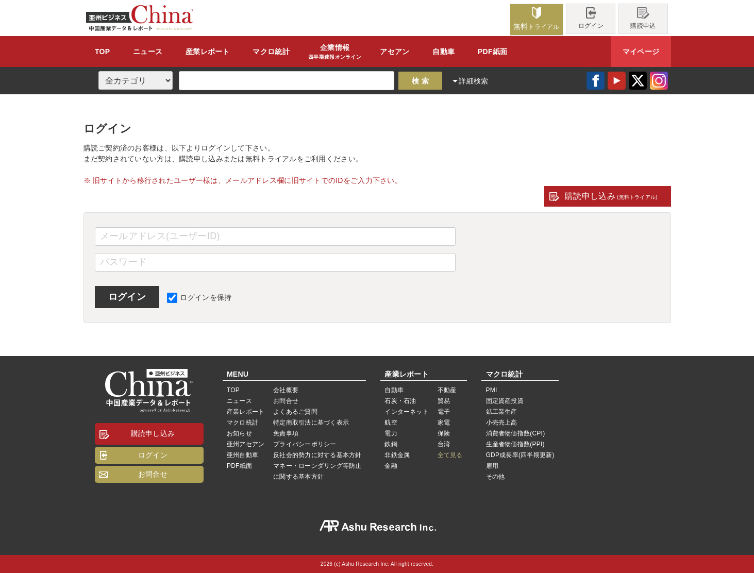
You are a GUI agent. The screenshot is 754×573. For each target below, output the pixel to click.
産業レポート (245, 411)
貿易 (444, 401)
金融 (390, 465)
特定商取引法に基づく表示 (311, 422)
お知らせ (239, 433)
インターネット (406, 411)
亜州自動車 (242, 455)
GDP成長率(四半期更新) (520, 455)
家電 (444, 422)
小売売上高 (501, 422)
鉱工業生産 (501, 411)
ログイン (591, 18)
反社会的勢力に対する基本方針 (317, 455)
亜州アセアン (245, 444)
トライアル (536, 18)
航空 (390, 422)
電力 (390, 433)
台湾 (444, 444)
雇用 (492, 465)
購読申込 (643, 18)
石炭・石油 (400, 401)
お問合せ (152, 474)
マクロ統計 (242, 422)
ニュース (147, 51)
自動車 (443, 51)
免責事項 (285, 433)
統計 (271, 51)
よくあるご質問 (295, 411)
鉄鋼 (390, 444)
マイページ (641, 51)
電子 (444, 411)
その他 (495, 476)
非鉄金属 (397, 455)
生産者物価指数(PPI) (515, 444)
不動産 (447, 390)
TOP (102, 51)
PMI (491, 390)
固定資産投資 (505, 401)
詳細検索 (473, 81)
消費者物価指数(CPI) (515, 433)
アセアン (394, 51)
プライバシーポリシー (304, 444)
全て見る (450, 455)
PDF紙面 (492, 51)
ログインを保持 (199, 297)
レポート (208, 51)
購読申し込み (611, 196)
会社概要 (285, 390)
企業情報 (334, 52)
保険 (444, 433)
